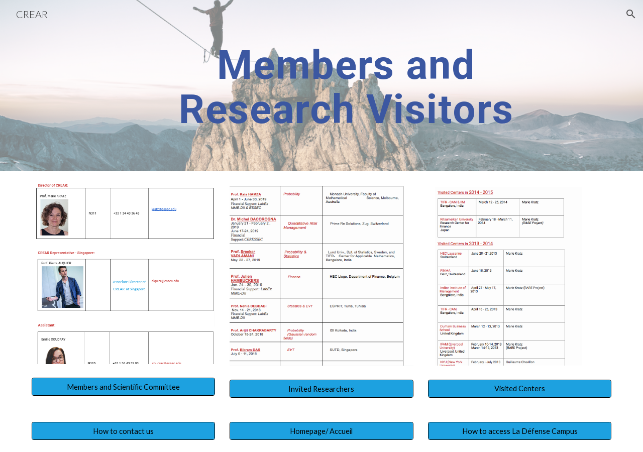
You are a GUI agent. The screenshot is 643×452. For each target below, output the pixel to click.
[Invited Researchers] (321, 388)
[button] (631, 14)
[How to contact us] (123, 430)
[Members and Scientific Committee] (123, 386)
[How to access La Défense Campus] (519, 430)
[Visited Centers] (519, 388)
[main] (346, 85)
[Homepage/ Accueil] (321, 430)
